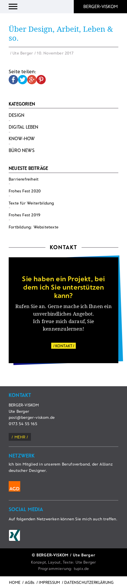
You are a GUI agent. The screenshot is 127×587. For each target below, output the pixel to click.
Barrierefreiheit (23, 179)
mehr (19, 436)
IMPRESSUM (49, 582)
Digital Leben (23, 127)
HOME (15, 582)
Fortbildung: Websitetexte (33, 226)
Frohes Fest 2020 (25, 190)
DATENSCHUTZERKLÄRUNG (89, 582)
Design (16, 115)
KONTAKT (63, 345)
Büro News (21, 150)
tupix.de (81, 568)
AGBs (30, 582)
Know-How (22, 138)
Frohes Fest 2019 (24, 214)
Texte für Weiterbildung (31, 202)
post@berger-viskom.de (32, 417)
